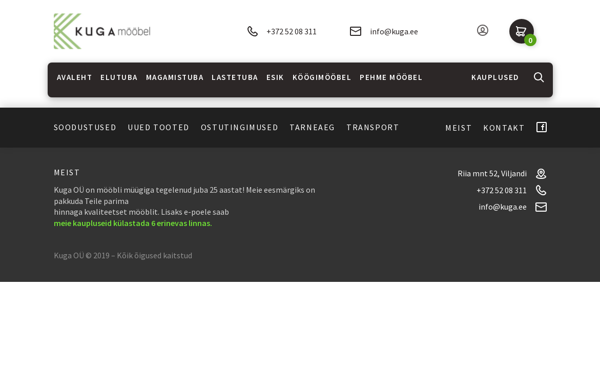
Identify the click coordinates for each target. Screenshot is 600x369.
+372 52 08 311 (282, 31)
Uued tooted (159, 127)
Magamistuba (175, 77)
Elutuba (119, 77)
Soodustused (85, 127)
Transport (372, 127)
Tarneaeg (312, 127)
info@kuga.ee (384, 31)
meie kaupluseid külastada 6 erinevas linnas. (133, 223)
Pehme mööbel (391, 77)
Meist (458, 128)
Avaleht (75, 77)
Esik (275, 77)
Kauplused (495, 77)
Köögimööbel (322, 77)
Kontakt (504, 128)
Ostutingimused (239, 127)
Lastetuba (235, 77)
